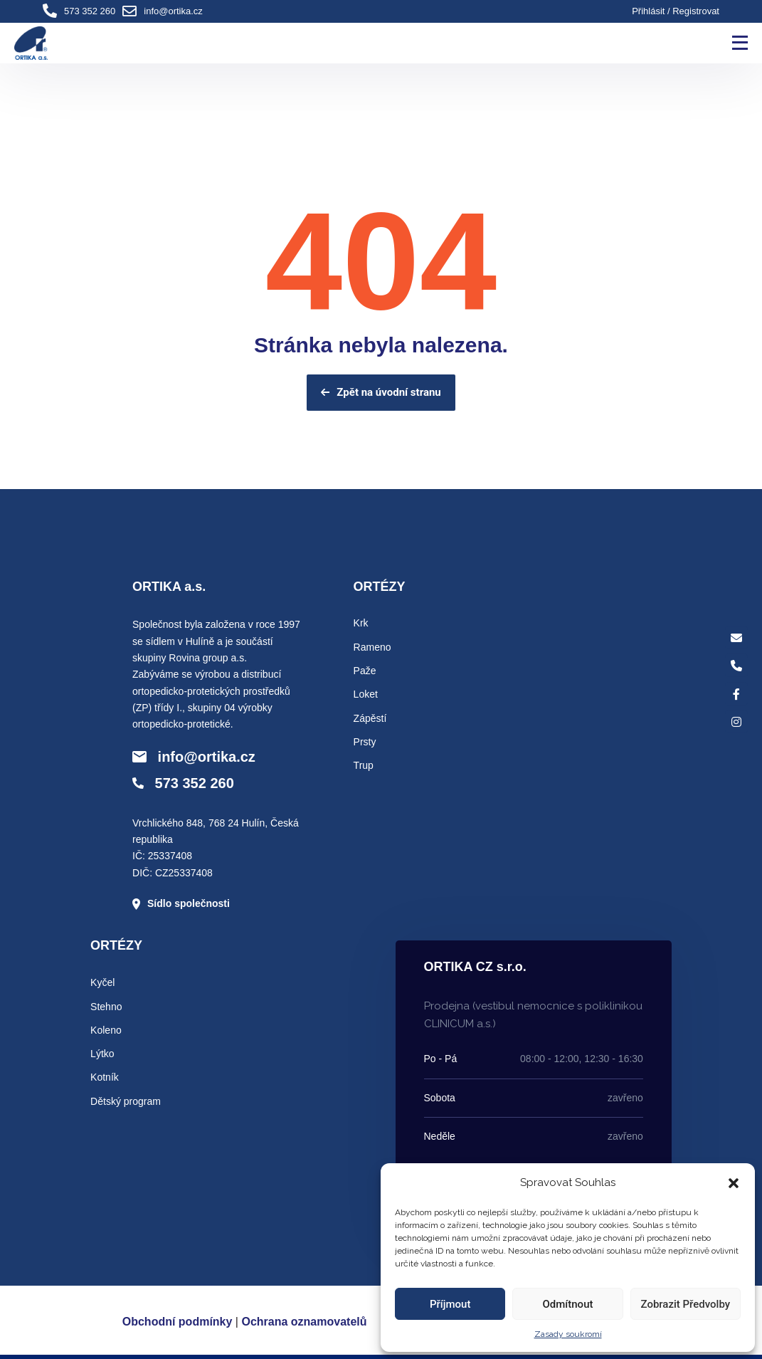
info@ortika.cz (173, 11)
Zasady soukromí (568, 1334)
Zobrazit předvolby (686, 1304)
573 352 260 (89, 11)
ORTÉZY (380, 586)
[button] (733, 1183)
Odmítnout (568, 1304)
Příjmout (450, 1304)
